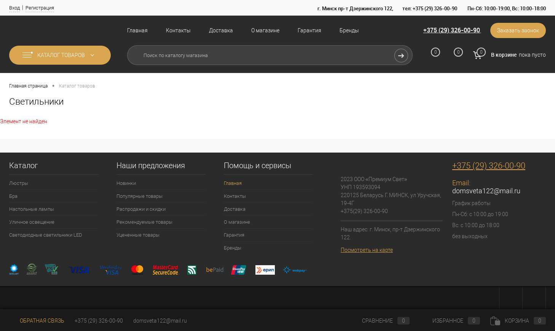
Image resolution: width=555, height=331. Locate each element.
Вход (14, 8)
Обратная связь (36, 321)
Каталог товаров (60, 55)
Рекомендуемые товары (144, 222)
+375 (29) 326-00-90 (451, 30)
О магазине (265, 30)
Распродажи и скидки (141, 209)
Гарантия (309, 30)
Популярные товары (139, 196)
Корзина (518, 321)
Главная (137, 30)
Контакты (178, 30)
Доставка (221, 30)
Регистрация (40, 8)
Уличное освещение (31, 222)
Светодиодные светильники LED (45, 235)
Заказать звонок (518, 30)
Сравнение (379, 321)
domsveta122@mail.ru (486, 191)
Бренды (349, 30)
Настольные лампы (31, 209)
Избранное (450, 321)
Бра (13, 196)
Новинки (126, 183)
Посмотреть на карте (367, 250)
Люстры (18, 183)
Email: (461, 183)
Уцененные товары (137, 235)
